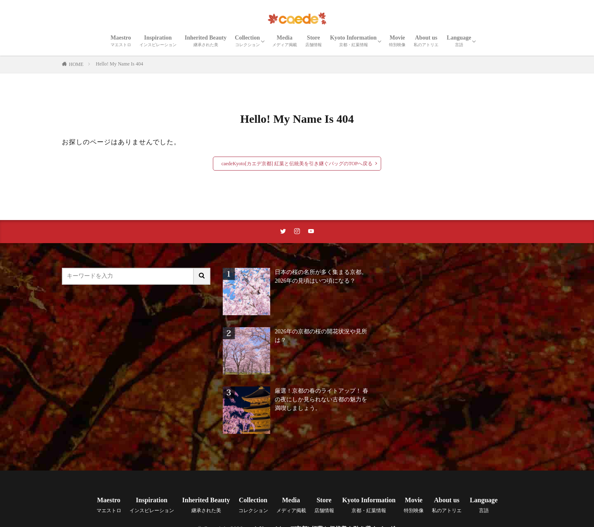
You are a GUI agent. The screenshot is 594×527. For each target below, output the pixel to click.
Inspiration (158, 41)
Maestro (121, 41)
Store (313, 41)
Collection (247, 41)
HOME (76, 64)
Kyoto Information (353, 41)
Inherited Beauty (206, 41)
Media (284, 41)
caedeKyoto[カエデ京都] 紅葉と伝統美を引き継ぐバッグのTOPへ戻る (297, 163)
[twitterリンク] (283, 231)
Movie (397, 41)
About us (426, 41)
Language (459, 41)
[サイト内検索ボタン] (202, 276)
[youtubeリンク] (311, 231)
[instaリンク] (297, 231)
